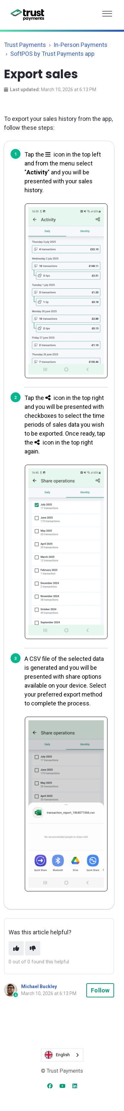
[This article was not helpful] (32, 948)
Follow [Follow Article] (100, 990)
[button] (107, 12)
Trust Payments (25, 44)
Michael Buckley (39, 986)
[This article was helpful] (16, 948)
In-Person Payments (80, 44)
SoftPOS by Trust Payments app (52, 53)
